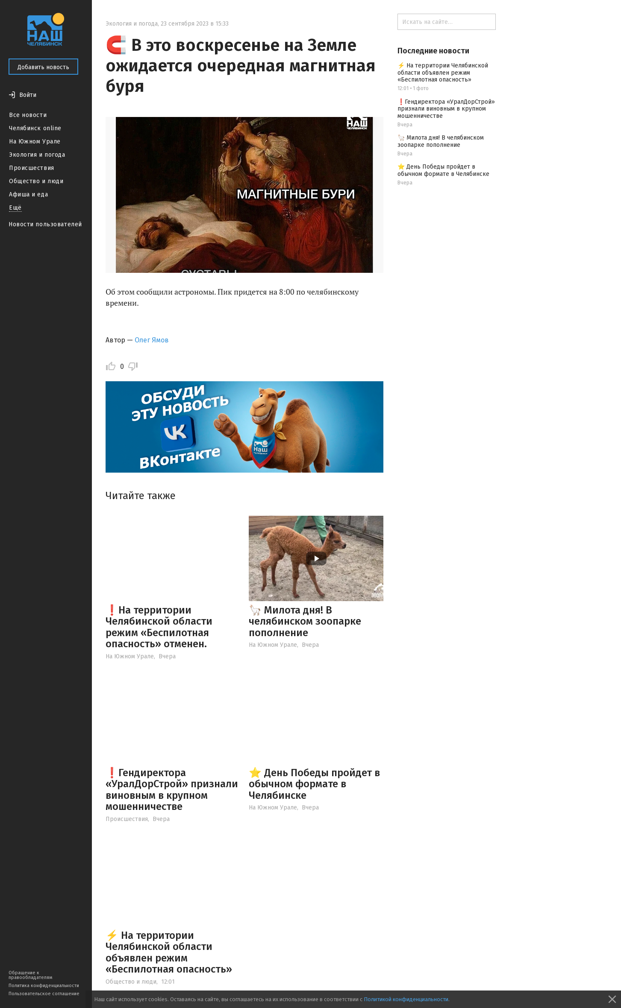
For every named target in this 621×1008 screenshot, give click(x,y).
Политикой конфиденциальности (406, 999)
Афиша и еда (28, 194)
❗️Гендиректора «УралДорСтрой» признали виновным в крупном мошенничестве (172, 789)
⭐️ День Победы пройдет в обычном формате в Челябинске (314, 784)
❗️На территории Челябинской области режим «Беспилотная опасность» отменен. (159, 627)
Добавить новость (43, 67)
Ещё (15, 207)
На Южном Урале (35, 141)
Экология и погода (37, 154)
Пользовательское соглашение (44, 993)
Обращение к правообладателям (30, 975)
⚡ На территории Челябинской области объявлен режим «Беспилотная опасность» (169, 952)
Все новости (28, 115)
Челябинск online (35, 128)
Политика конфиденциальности (44, 985)
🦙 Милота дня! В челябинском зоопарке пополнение (305, 621)
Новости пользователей (45, 224)
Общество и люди (36, 181)
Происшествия (31, 168)
